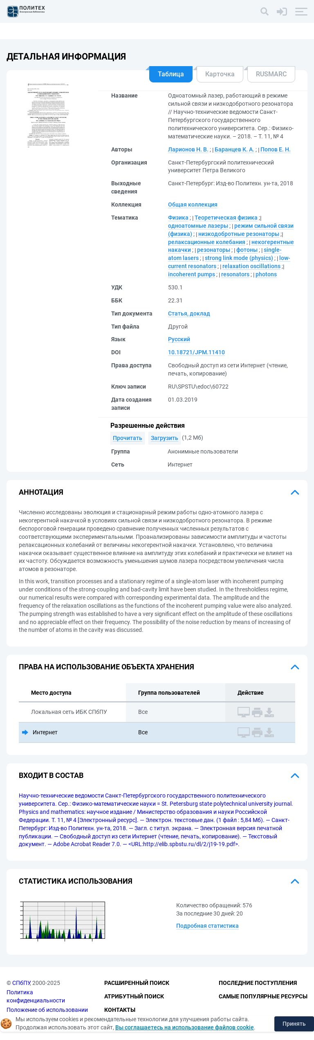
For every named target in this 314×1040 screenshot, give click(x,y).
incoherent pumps (191, 274)
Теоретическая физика (226, 217)
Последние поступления (258, 983)
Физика (178, 217)
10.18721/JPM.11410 (196, 352)
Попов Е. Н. (275, 149)
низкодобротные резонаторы (238, 234)
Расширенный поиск (136, 983)
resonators (235, 274)
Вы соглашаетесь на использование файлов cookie (184, 1027)
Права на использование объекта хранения (106, 666)
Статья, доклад (189, 313)
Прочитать (127, 438)
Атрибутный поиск (134, 996)
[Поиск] (264, 11)
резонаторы (213, 250)
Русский (179, 339)
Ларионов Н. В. (188, 149)
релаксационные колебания (206, 242)
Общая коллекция (193, 204)
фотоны (247, 250)
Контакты (119, 1010)
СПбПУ (21, 983)
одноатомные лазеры (198, 225)
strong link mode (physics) (239, 258)
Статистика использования (75, 881)
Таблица (171, 74)
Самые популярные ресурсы (263, 996)
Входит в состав (51, 775)
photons (266, 274)
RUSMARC (271, 74)
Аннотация (41, 492)
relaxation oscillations (251, 266)
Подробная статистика (207, 925)
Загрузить (164, 438)
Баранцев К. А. (234, 149)
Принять (294, 1023)
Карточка (220, 74)
